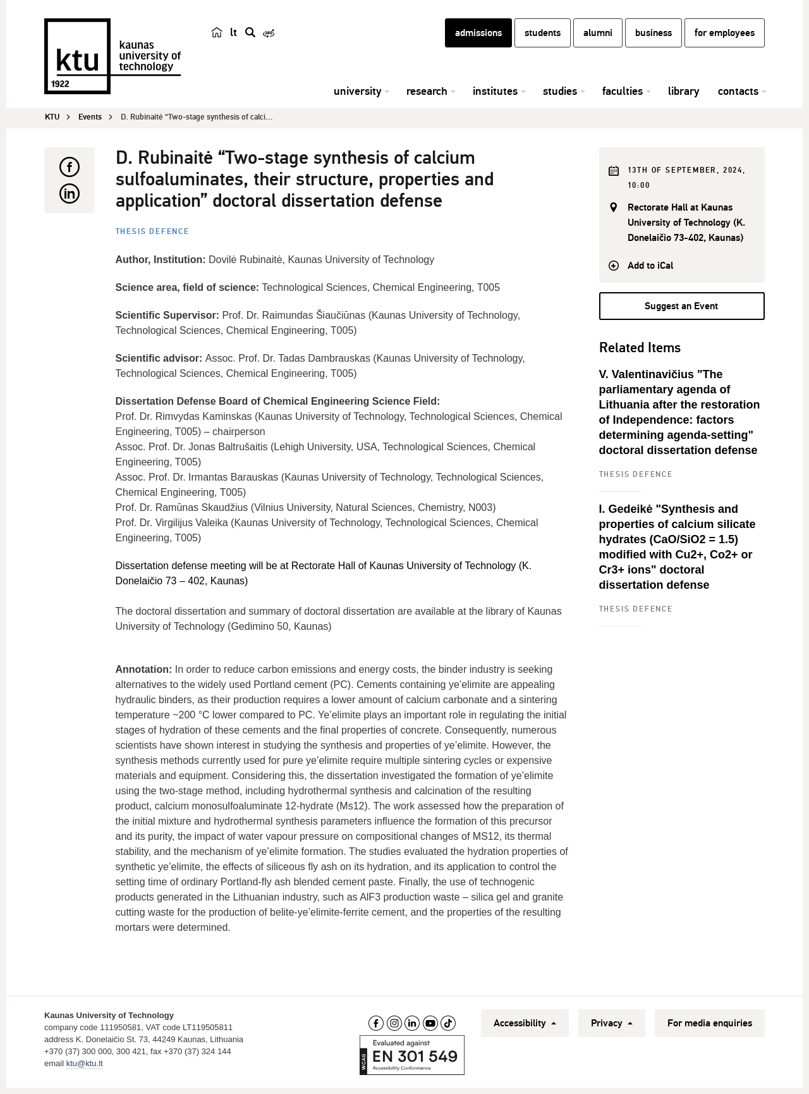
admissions (478, 40)
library (683, 98)
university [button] (357, 98)
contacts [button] (738, 98)
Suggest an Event (681, 308)
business (653, 40)
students (543, 40)
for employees (725, 40)
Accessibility (525, 1025)
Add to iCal (650, 267)
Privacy (612, 1025)
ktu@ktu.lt (84, 1065)
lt (233, 39)
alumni (597, 40)
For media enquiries (709, 1025)
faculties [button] (622, 98)
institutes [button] (495, 98)
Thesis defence (153, 233)
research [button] (426, 98)
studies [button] (560, 98)
